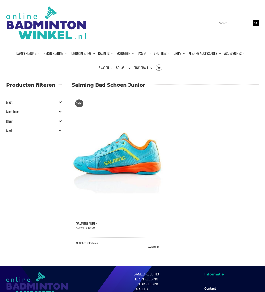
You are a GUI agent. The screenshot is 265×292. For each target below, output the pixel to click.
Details (155, 246)
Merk (34, 130)
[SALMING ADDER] (117, 156)
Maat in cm (34, 111)
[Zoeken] (256, 23)
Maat (34, 102)
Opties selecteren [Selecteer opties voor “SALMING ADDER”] (88, 243)
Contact (210, 289)
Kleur (34, 121)
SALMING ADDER (86, 223)
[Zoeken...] (234, 23)
